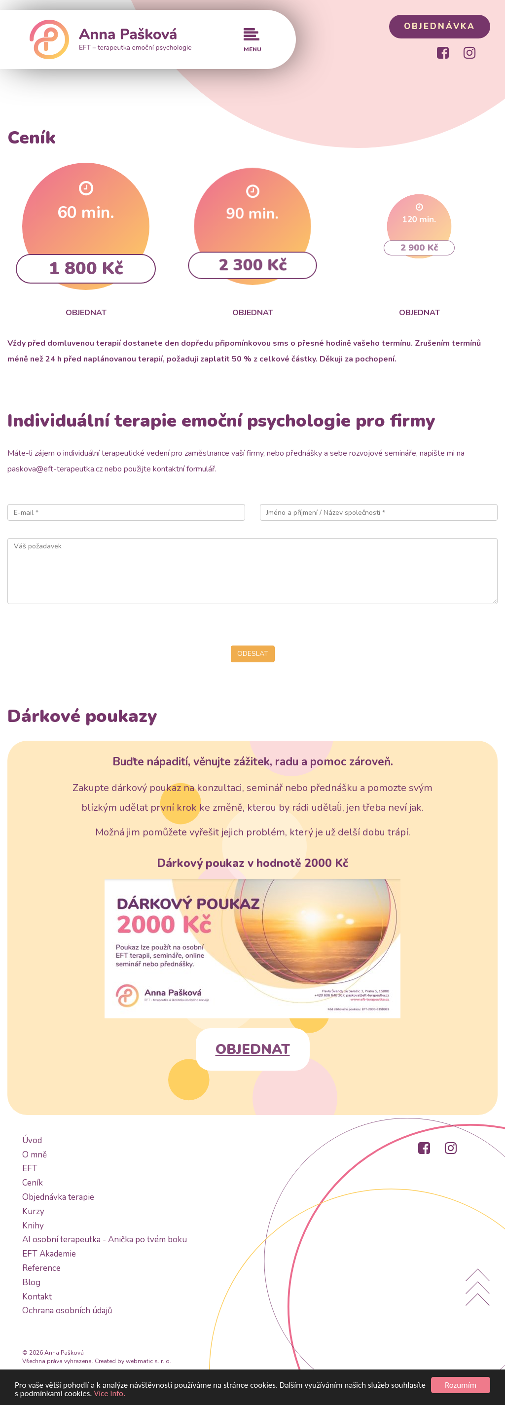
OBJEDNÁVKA (439, 26)
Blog (31, 1282)
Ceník (32, 1183)
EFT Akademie (49, 1254)
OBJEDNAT (253, 1049)
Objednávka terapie (58, 1197)
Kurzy (33, 1211)
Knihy (33, 1225)
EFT (29, 1168)
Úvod (32, 1140)
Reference (41, 1268)
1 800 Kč (86, 265)
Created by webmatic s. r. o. (133, 1361)
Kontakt (37, 1296)
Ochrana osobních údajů (67, 1310)
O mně (34, 1154)
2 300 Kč (252, 248)
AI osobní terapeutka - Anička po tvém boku (104, 1239)
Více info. (110, 1394)
